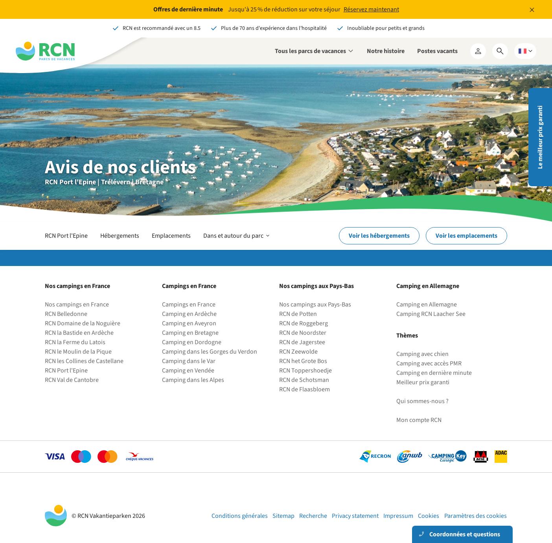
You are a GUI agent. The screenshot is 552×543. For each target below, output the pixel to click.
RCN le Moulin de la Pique (78, 351)
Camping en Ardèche (189, 314)
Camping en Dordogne (191, 342)
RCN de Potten (298, 314)
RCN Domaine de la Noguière (82, 323)
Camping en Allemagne (426, 304)
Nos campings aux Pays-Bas (315, 304)
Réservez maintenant (371, 9)
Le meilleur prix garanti (540, 137)
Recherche (313, 516)
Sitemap (283, 516)
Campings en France (188, 304)
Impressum (398, 516)
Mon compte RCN (419, 420)
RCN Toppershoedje (305, 370)
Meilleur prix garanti (422, 382)
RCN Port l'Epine (66, 235)
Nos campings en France (77, 304)
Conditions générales (240, 516)
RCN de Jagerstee (302, 342)
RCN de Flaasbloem (304, 389)
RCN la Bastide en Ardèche (79, 332)
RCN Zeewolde (298, 351)
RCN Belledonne (66, 314)
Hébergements (119, 235)
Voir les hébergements (379, 235)
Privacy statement (355, 516)
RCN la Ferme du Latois (75, 342)
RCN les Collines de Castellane (84, 361)
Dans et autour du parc (237, 236)
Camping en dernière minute (434, 373)
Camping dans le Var (188, 361)
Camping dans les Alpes (193, 380)
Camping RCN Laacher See (431, 314)
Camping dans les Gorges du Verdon (209, 351)
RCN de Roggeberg (303, 323)
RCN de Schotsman (304, 380)
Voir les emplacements (466, 235)
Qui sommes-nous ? (422, 401)
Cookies (428, 516)
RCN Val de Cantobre (72, 380)
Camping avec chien (422, 354)
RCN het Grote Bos (303, 361)
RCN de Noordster (302, 332)
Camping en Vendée (188, 370)
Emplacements (171, 235)
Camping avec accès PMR (429, 363)
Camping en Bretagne (190, 332)
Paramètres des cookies (475, 516)
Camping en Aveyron (189, 323)
